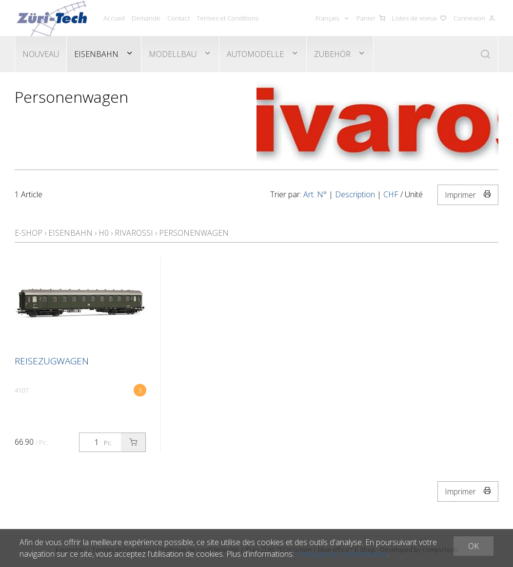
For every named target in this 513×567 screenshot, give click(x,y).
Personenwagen (194, 232)
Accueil (114, 18)
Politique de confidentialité (341, 553)
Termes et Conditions (227, 18)
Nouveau (40, 54)
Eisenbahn (96, 54)
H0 (104, 232)
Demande (146, 18)
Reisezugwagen (52, 361)
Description (355, 194)
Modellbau (173, 54)
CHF (390, 194)
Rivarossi (134, 232)
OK (473, 546)
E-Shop (28, 232)
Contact (178, 18)
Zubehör (332, 54)
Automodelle (255, 54)
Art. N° (315, 194)
